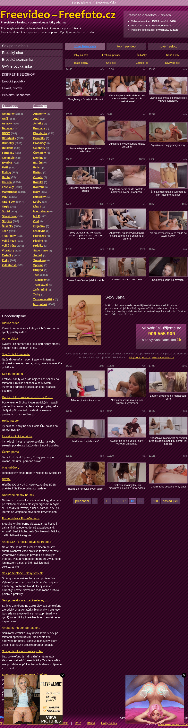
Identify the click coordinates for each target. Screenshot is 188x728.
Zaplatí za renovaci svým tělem (85, 488)
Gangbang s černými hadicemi (85, 99)
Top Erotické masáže (16, 354)
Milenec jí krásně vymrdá (85, 400)
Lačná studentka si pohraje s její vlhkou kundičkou (168, 99)
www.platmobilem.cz (163, 357)
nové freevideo (85, 46)
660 (155, 501)
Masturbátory (10, 467)
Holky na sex (10, 420)
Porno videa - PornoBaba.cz (20, 518)
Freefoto (40, 106)
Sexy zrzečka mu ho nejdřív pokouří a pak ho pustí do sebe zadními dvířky (85, 235)
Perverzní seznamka (16, 95)
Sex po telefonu (81, 2)
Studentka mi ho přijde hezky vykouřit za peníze (126, 442)
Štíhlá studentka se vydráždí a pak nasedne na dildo (168, 193)
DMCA (91, 723)
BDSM (6, 479)
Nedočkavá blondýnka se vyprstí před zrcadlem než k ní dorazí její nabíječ (168, 440)
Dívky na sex (172, 62)
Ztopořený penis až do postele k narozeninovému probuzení (126, 190)
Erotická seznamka (17, 59)
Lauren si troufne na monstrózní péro (168, 397)
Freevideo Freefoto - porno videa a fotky (58, 14)
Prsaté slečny (80, 62)
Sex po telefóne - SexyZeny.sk (22, 573)
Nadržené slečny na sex (18, 494)
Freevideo (10, 106)
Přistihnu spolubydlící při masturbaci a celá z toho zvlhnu (127, 486)
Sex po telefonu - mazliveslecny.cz (25, 600)
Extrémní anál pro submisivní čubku (85, 189)
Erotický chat (12, 53)
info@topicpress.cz (139, 357)
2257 (78, 723)
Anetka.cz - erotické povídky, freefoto (26, 541)
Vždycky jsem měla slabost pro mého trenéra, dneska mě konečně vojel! (127, 98)
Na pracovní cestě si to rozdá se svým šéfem (168, 234)
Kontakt (63, 723)
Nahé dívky (172, 55)
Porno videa (10, 338)
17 (124, 501)
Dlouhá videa (10, 323)
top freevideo (126, 46)
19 (140, 501)
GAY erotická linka (17, 66)
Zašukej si (142, 62)
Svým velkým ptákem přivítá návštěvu (85, 150)
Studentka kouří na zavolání (168, 279)
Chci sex (111, 62)
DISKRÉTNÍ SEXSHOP (18, 74)
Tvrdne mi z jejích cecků (85, 441)
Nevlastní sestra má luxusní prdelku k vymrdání (127, 401)
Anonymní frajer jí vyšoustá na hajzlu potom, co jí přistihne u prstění (126, 235)
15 (107, 501)
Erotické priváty (111, 55)
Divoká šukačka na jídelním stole (85, 280)
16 (116, 501)
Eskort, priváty (12, 88)
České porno (10, 451)
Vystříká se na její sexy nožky (168, 145)
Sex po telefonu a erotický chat (22, 651)
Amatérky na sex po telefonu (21, 627)
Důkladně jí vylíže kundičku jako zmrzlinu (126, 145)
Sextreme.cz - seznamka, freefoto (24, 674)
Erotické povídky (106, 2)
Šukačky (142, 55)
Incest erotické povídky (17, 436)
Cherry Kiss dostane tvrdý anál (168, 486)
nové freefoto (168, 46)
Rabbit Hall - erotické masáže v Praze (27, 397)
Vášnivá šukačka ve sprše (127, 279)
